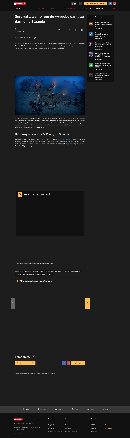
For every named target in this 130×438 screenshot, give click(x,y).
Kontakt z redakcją (71, 432)
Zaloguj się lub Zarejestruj (97, 4)
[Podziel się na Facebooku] (75, 30)
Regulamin (51, 428)
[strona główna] (24, 3)
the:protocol (108, 428)
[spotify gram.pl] (75, 409)
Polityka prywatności (55, 432)
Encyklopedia (85, 8)
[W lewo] (13, 303)
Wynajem (99, 8)
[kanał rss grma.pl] (105, 409)
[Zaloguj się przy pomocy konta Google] (114, 3)
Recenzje (30, 8)
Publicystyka (57, 8)
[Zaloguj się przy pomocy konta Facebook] (110, 3)
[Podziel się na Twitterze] (82, 30)
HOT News (94, 425)
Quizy (43, 8)
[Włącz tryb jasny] (73, 3)
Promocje (71, 8)
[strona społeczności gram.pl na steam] (90, 409)
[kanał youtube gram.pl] (59, 409)
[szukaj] (80, 3)
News (17, 8)
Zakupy (106, 425)
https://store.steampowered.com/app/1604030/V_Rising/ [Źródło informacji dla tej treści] (37, 263)
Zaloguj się (79, 363)
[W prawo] (87, 303)
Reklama (68, 428)
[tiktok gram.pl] (25, 409)
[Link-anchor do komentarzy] (60, 30)
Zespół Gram (52, 425)
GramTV (93, 428)
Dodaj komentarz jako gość (25, 363)
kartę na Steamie (64, 139)
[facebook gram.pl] (42, 409)
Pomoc (67, 425)
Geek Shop (112, 8)
